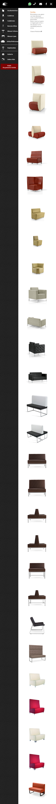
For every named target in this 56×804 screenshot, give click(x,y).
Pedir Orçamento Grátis (9, 67)
